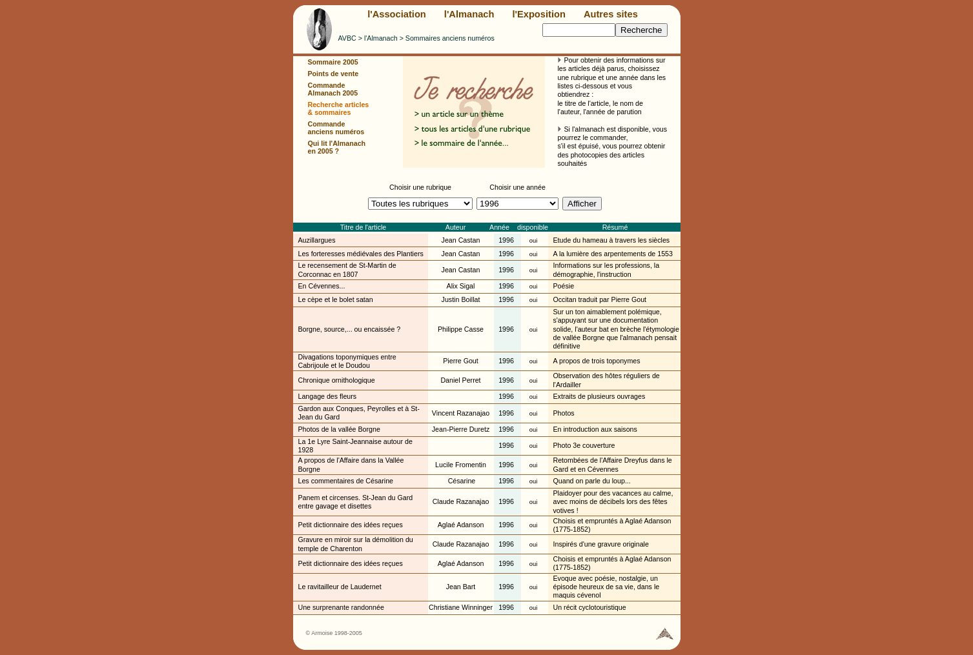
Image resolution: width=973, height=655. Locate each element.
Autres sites (611, 14)
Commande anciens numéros (336, 128)
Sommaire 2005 (333, 62)
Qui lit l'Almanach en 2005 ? (337, 147)
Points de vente (333, 73)
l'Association (396, 14)
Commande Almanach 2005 (333, 89)
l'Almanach (469, 14)
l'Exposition (538, 14)
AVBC (347, 38)
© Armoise (319, 633)
